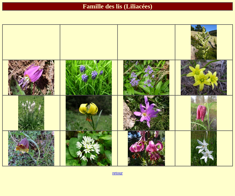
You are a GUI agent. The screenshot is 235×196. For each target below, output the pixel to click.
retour (117, 173)
